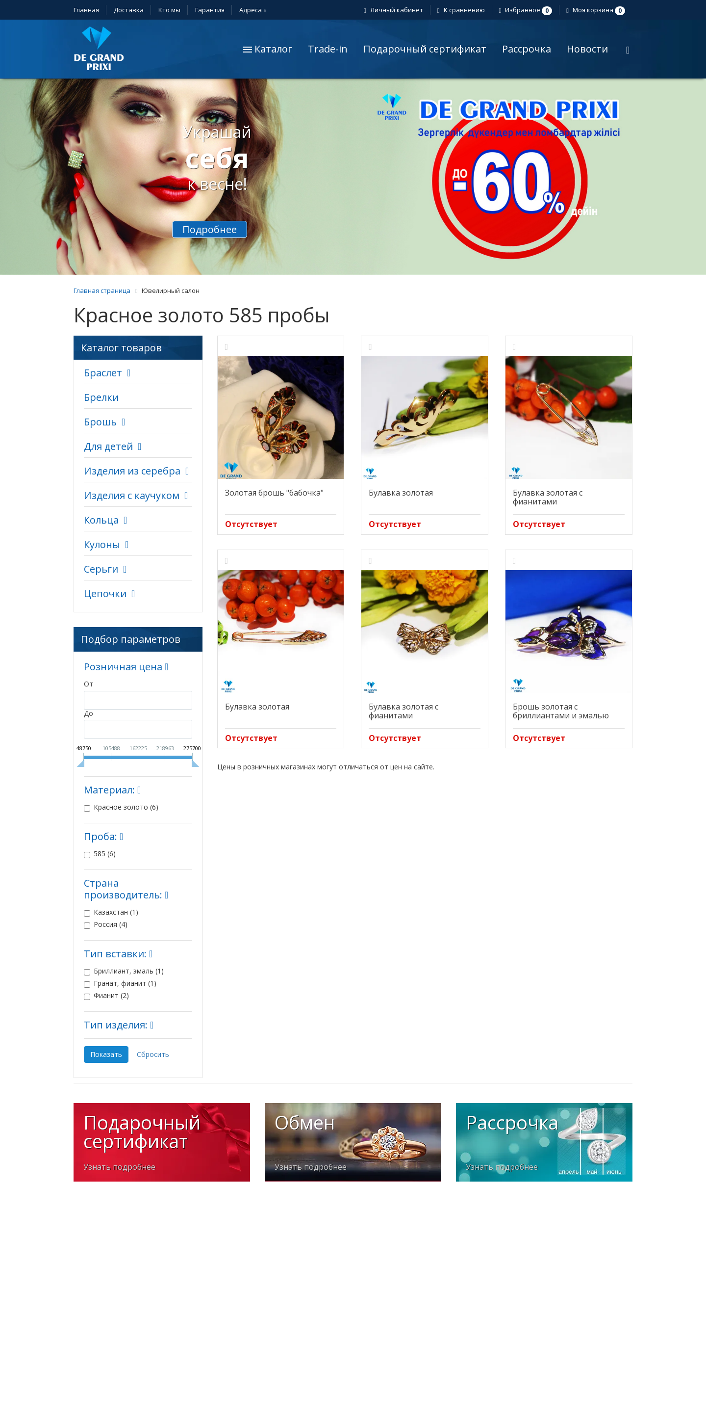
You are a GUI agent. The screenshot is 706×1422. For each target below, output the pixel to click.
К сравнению (462, 9)
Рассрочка (526, 48)
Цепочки (105, 593)
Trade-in (328, 48)
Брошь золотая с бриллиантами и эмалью (561, 711)
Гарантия (210, 9)
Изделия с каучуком (131, 495)
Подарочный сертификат (424, 48)
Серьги (101, 569)
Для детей (108, 446)
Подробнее (209, 229)
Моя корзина (597, 9)
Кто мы (169, 9)
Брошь (100, 421)
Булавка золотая (401, 492)
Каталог (267, 48)
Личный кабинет (394, 9)
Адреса (252, 9)
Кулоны (102, 544)
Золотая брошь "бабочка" (274, 492)
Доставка (129, 9)
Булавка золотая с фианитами (547, 497)
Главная (86, 9)
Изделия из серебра (132, 470)
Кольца (101, 520)
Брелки (101, 397)
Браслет (103, 372)
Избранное (527, 9)
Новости (587, 48)
